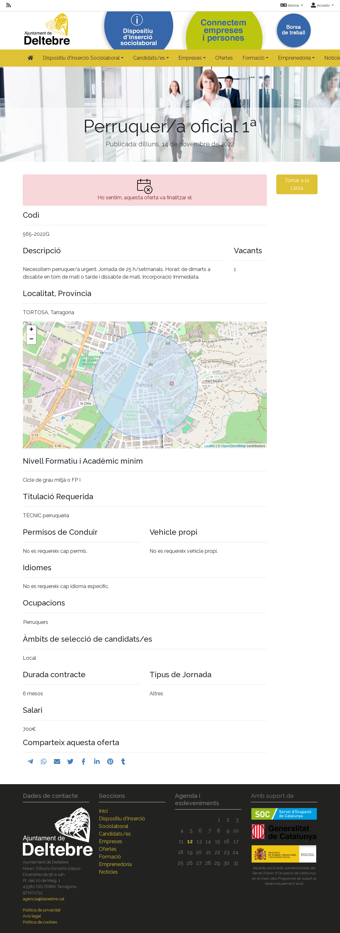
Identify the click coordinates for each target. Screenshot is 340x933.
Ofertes (224, 58)
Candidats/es (115, 834)
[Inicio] (46, 27)
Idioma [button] (290, 5)
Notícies (108, 872)
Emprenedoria (115, 864)
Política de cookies (40, 922)
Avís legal (32, 916)
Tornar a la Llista (297, 184)
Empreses (110, 841)
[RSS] (8, 5)
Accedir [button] (321, 5)
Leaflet (209, 446)
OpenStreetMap (233, 446)
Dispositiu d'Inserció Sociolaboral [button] (81, 58)
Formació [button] (253, 58)
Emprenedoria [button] (294, 58)
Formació (110, 857)
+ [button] (31, 330)
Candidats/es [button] (149, 58)
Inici (103, 811)
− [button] (31, 339)
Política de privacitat (42, 910)
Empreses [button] (190, 58)
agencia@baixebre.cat (43, 899)
